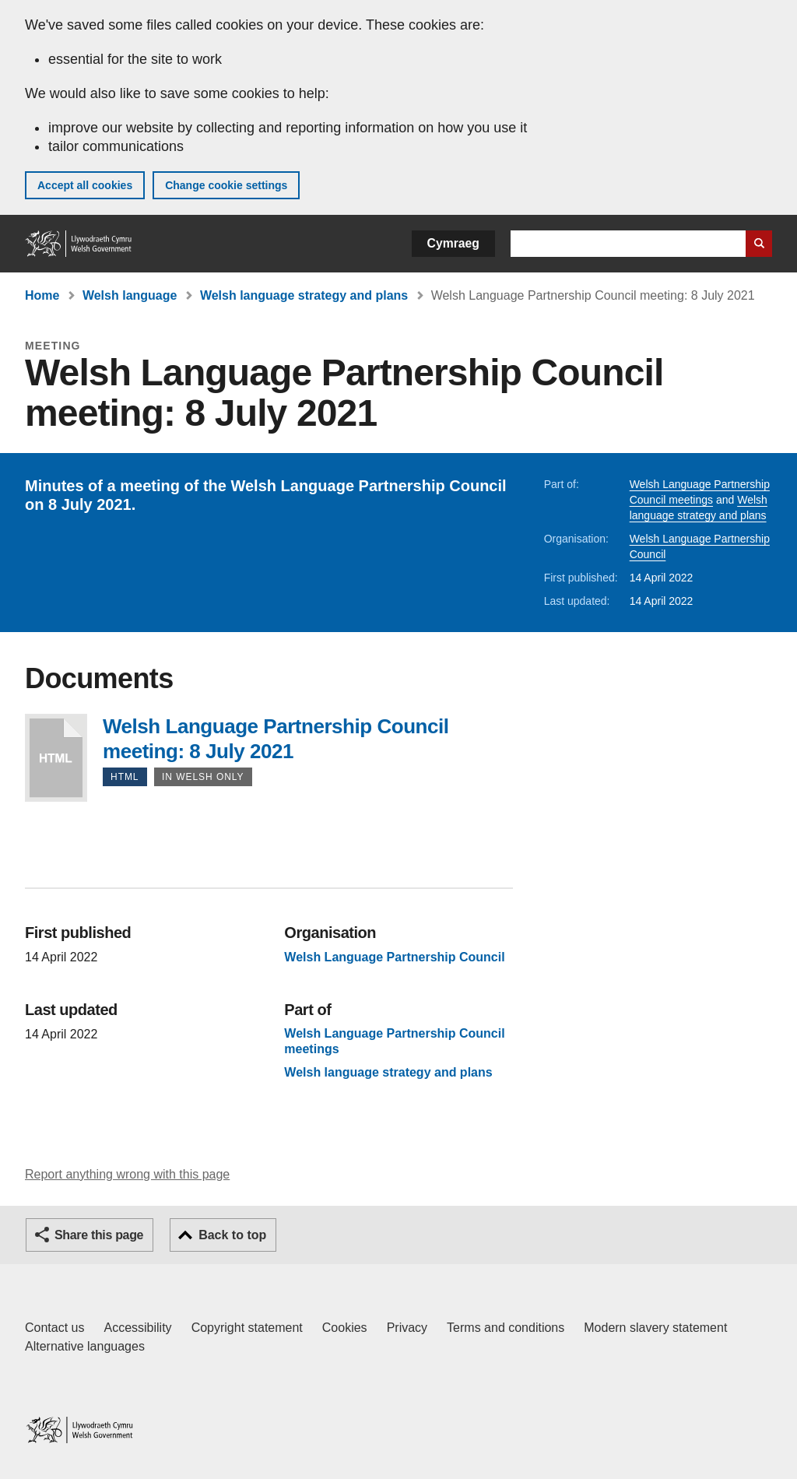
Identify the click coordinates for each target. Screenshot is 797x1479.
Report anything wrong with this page (127, 1174)
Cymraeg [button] (453, 243)
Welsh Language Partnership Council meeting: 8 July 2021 (56, 758)
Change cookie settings (226, 185)
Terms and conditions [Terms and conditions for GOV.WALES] (505, 1327)
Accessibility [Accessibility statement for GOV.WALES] (137, 1327)
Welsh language (130, 295)
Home (42, 295)
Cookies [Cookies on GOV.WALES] (344, 1327)
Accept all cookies (84, 185)
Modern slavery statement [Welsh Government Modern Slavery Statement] (655, 1327)
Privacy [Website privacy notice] (407, 1327)
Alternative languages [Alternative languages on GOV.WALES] (85, 1346)
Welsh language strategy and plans (304, 295)
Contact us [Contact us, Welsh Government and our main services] (54, 1327)
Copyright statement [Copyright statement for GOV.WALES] (247, 1327)
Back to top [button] (232, 1235)
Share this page (98, 1235)
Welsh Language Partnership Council (394, 957)
